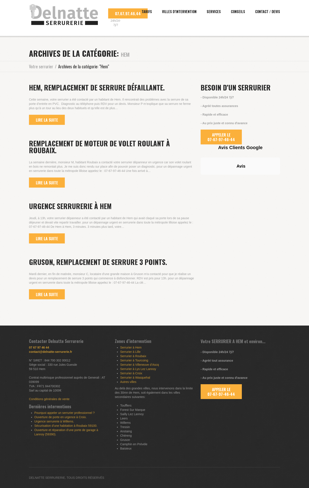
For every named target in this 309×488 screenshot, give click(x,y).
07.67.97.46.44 (128, 13)
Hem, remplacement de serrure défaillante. (97, 87)
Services (214, 11)
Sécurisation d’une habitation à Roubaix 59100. (65, 425)
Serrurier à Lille (130, 351)
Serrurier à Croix (131, 373)
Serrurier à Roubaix (133, 356)
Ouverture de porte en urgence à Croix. (60, 417)
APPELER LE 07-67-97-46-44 (221, 137)
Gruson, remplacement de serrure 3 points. (98, 262)
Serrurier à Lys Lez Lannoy (138, 369)
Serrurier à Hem (131, 347)
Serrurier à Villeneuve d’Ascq (139, 364)
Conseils (238, 11)
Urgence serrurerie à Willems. (54, 421)
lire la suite (47, 120)
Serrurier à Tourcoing (134, 360)
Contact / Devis (267, 11)
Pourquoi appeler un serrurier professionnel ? (64, 413)
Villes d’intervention (179, 11)
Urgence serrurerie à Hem (70, 206)
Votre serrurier (41, 66)
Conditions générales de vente (49, 399)
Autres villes (128, 382)
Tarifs (147, 11)
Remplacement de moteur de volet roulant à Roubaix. (99, 146)
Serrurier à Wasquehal (135, 377)
